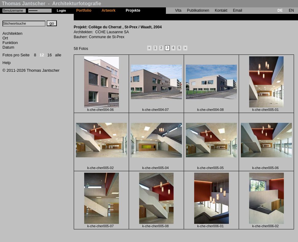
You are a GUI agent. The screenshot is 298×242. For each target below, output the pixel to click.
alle (58, 55)
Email (237, 10)
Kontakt (221, 10)
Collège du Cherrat (161, 17)
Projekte (133, 10)
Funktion (10, 42)
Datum (8, 47)
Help (6, 62)
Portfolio (83, 10)
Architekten (12, 33)
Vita (178, 10)
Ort (5, 38)
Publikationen (198, 10)
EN (291, 10)
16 (49, 55)
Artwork (109, 10)
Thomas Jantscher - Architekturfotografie (51, 3)
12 (42, 55)
